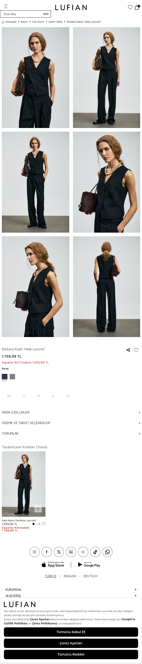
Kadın (24, 21)
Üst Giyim (38, 21)
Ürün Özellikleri (71, 412)
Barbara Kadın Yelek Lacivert (84, 21)
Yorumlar (71, 433)
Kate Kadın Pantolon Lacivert (19, 520)
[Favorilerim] (130, 7)
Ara (46, 14)
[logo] (71, 7)
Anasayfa (9, 21)
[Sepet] (137, 7)
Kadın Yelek (55, 21)
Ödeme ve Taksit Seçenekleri (71, 423)
